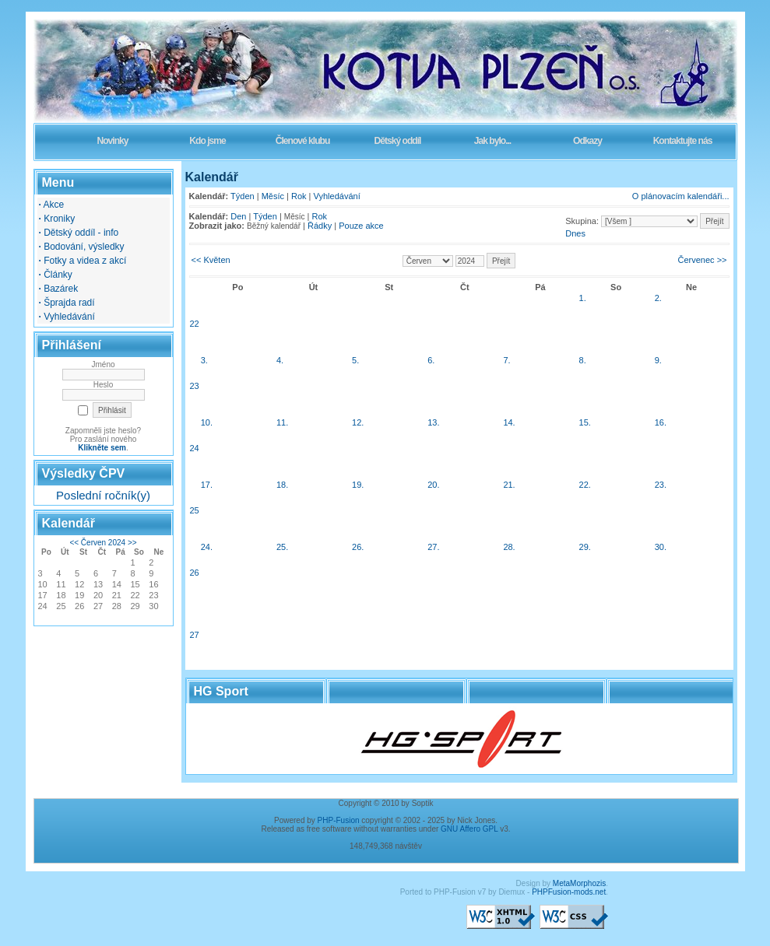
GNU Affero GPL (469, 829)
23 (194, 386)
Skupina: (582, 221)
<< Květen (211, 260)
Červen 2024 (103, 542)
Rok (299, 196)
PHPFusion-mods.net (569, 892)
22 (194, 323)
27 (194, 634)
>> (132, 542)
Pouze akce (361, 225)
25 (194, 510)
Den (238, 216)
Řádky (320, 225)
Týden (242, 196)
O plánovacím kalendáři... (681, 196)
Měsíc (273, 196)
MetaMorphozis (579, 883)
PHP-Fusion (339, 820)
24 (194, 448)
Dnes (575, 233)
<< (74, 542)
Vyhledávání (337, 196)
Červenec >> (702, 260)
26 (194, 572)
